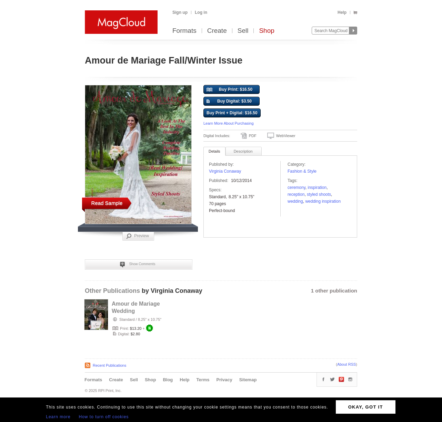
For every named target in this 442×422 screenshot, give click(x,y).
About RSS (346, 364)
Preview (137, 236)
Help (342, 12)
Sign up (180, 12)
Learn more (58, 416)
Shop (266, 31)
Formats (184, 31)
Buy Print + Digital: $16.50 (232, 113)
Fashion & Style (302, 171)
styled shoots (319, 194)
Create (217, 31)
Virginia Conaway (225, 171)
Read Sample (107, 203)
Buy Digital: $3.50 (229, 101)
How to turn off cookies (104, 416)
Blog (168, 379)
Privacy (224, 379)
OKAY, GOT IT (365, 407)
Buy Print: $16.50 (229, 90)
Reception (296, 194)
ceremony (296, 187)
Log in (201, 12)
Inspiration (317, 187)
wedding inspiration (323, 201)
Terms (202, 379)
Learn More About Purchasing (228, 123)
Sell (243, 31)
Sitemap (248, 379)
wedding (295, 201)
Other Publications (112, 290)
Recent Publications (109, 365)
